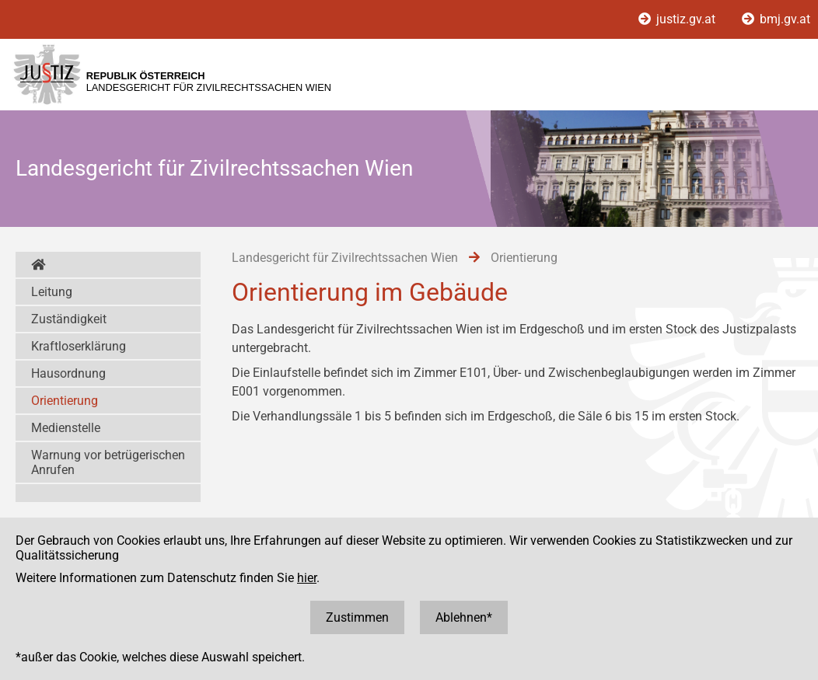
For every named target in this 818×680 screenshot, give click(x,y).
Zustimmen (357, 617)
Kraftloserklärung (78, 346)
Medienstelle (65, 427)
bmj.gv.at (776, 19)
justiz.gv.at (678, 19)
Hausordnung (68, 373)
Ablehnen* (463, 617)
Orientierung (64, 400)
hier (306, 577)
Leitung (51, 291)
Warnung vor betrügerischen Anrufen (108, 462)
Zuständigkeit (69, 319)
